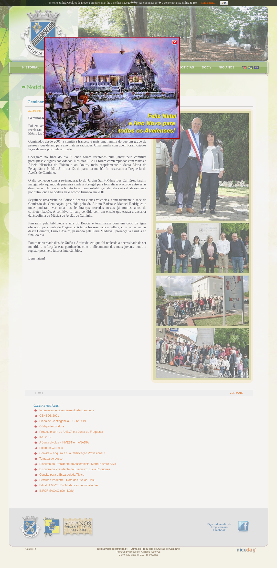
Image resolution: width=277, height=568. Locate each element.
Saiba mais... (208, 2)
